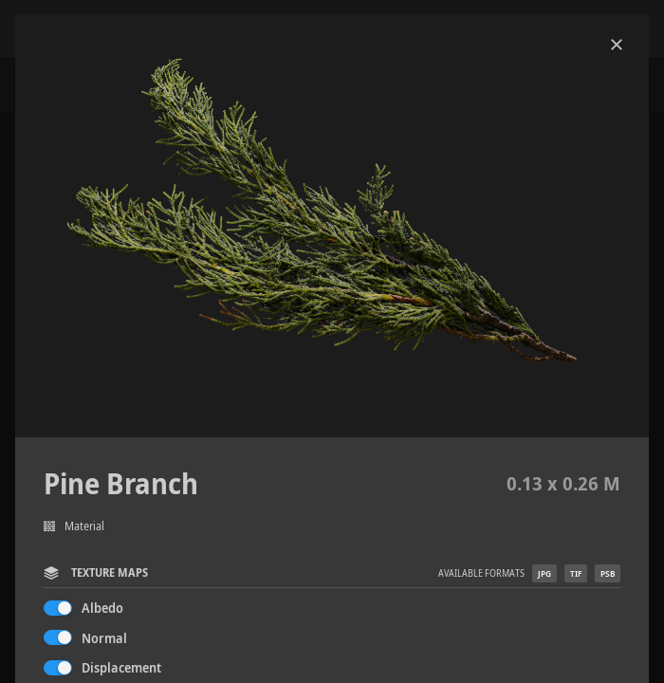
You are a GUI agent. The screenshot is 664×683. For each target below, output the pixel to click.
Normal (104, 638)
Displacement (121, 667)
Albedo (102, 608)
